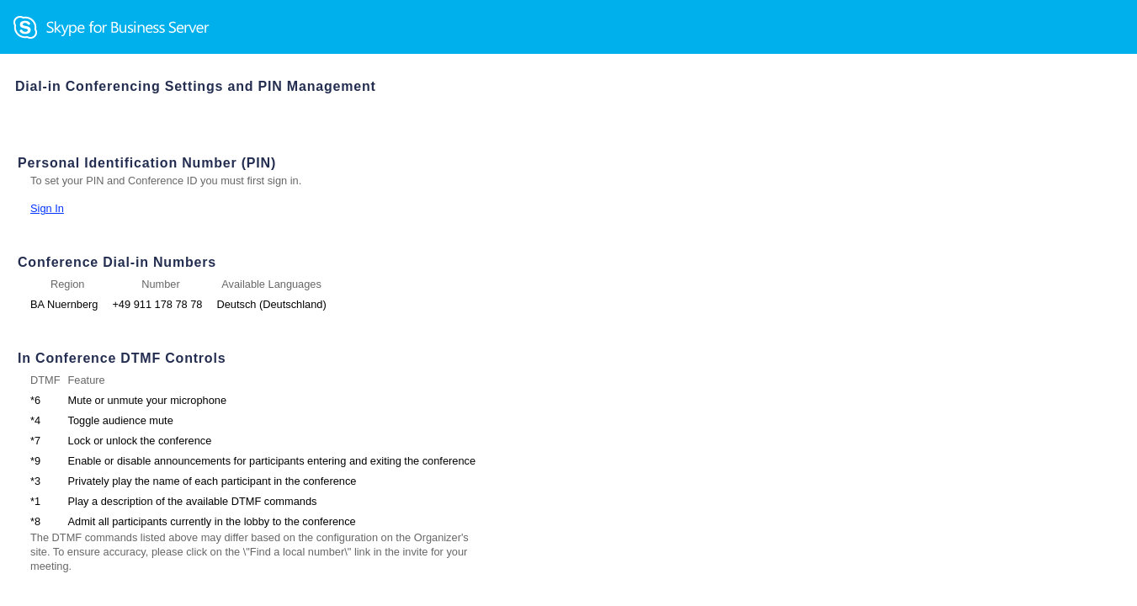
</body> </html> (568, 303)
